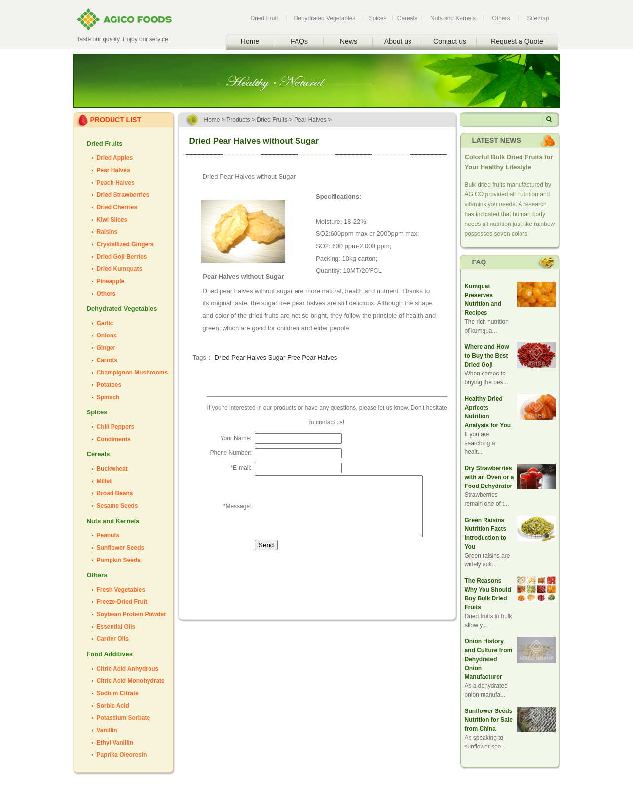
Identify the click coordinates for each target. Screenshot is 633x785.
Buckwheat (112, 468)
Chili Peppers (116, 426)
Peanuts (108, 535)
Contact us (449, 41)
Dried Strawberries (123, 194)
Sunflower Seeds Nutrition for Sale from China (489, 720)
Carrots (107, 360)
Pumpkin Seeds (119, 560)
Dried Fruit (264, 18)
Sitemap (538, 18)
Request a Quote (517, 41)
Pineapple (111, 281)
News (348, 41)
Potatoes (109, 384)
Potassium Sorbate (123, 717)
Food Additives (110, 654)
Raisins (107, 231)
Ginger (106, 347)
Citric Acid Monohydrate (131, 680)
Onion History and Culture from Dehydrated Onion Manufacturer (489, 659)
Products (238, 119)
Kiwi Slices (112, 219)
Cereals (407, 18)
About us (397, 41)
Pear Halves (113, 170)
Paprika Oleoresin (122, 754)
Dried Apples (115, 157)
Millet (104, 481)
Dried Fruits (105, 143)
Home (250, 41)
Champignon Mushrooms (132, 372)
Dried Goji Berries (122, 256)
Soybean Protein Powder (131, 614)
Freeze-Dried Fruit (122, 601)
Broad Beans (115, 493)
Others (501, 18)
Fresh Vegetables (121, 589)
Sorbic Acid (113, 705)
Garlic (105, 323)
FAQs (299, 41)
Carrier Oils (113, 638)
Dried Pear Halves (241, 357)
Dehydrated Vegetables (325, 18)
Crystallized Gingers (125, 244)
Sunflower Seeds (121, 547)
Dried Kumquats (120, 268)
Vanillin (107, 730)
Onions (107, 335)
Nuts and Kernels (453, 18)
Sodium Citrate (118, 693)
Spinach (108, 397)
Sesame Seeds (117, 505)
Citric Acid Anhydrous (128, 668)
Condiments (114, 439)
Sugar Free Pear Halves (302, 357)
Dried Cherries (117, 207)
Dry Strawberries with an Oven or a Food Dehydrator (489, 477)
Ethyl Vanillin (115, 742)
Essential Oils (116, 626)
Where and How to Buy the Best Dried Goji (487, 355)
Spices (377, 18)
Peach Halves (116, 182)
